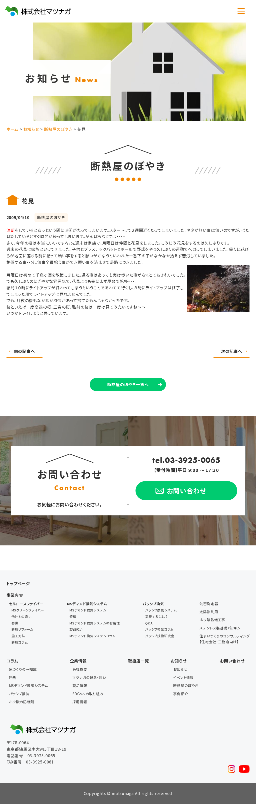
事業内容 (14, 595)
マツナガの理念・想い (89, 677)
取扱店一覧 (138, 661)
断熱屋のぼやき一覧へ (127, 384)
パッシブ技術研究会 (159, 635)
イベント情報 (183, 677)
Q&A (148, 623)
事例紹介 (180, 693)
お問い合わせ (232, 661)
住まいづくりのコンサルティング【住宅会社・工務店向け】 (225, 638)
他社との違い (22, 616)
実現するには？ (156, 616)
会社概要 (79, 669)
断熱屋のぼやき (185, 685)
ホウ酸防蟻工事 (212, 619)
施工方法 (18, 635)
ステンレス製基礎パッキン (220, 627)
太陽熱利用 (209, 611)
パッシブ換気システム (161, 610)
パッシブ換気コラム (159, 629)
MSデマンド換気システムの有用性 (95, 623)
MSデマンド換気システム (88, 610)
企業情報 (78, 661)
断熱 (12, 677)
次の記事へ (231, 351)
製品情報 (79, 685)
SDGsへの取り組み (88, 693)
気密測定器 (209, 603)
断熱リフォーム (23, 629)
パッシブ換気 (19, 693)
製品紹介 (76, 629)
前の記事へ (24, 351)
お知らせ (178, 661)
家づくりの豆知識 (23, 669)
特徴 (15, 623)
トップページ (18, 583)
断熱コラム (20, 642)
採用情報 (79, 701)
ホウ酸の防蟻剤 (21, 701)
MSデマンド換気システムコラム (93, 635)
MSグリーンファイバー (28, 610)
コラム (12, 661)
